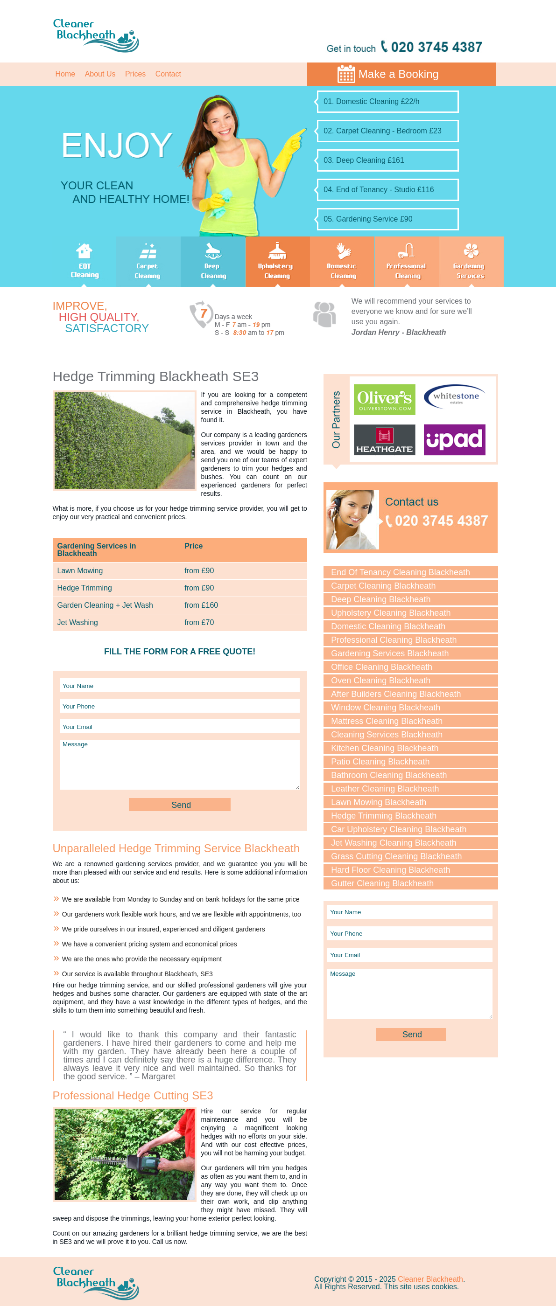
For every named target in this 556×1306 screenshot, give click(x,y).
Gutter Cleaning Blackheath (382, 883)
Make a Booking (399, 74)
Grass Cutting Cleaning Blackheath (396, 856)
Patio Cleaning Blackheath (380, 761)
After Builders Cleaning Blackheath (396, 694)
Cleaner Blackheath (430, 1279)
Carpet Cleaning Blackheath (383, 585)
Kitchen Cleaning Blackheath (384, 748)
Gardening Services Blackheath (390, 653)
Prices (135, 74)
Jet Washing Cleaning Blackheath (394, 843)
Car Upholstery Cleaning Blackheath (398, 829)
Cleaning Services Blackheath (387, 734)
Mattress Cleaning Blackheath (387, 721)
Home (66, 74)
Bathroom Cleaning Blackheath (389, 775)
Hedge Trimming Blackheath (383, 815)
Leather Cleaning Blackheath (385, 788)
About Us (100, 74)
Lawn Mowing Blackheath (378, 802)
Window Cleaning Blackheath (385, 707)
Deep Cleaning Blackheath (380, 599)
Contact (168, 74)
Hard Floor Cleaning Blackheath (390, 870)
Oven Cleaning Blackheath (380, 680)
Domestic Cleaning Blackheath (388, 626)
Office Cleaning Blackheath (381, 667)
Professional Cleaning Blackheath (394, 640)
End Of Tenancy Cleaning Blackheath (400, 572)
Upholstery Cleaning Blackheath (390, 613)
